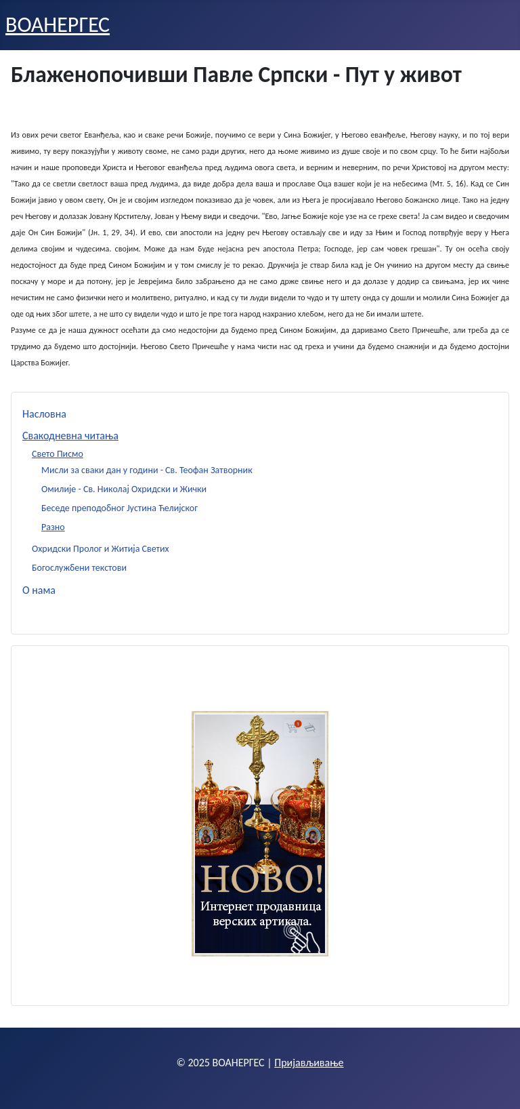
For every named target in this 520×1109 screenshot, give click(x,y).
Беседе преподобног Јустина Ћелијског (119, 508)
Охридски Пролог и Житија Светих (100, 548)
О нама (39, 590)
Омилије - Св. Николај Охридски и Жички (124, 489)
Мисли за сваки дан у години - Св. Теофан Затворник (147, 470)
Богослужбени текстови (79, 567)
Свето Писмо (57, 454)
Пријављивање (308, 1062)
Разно (53, 527)
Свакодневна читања (70, 435)
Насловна (44, 413)
